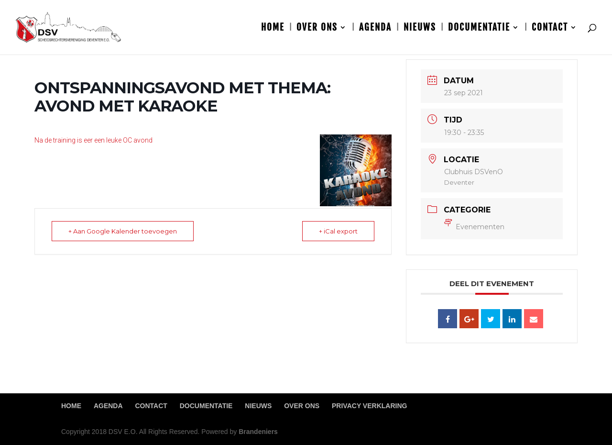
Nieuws (420, 28)
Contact (550, 28)
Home (272, 28)
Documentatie (479, 28)
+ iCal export (338, 231)
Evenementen (474, 226)
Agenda (375, 28)
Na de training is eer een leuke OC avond (93, 140)
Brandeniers (258, 431)
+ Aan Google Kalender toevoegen (122, 231)
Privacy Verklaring (369, 406)
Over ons (317, 28)
